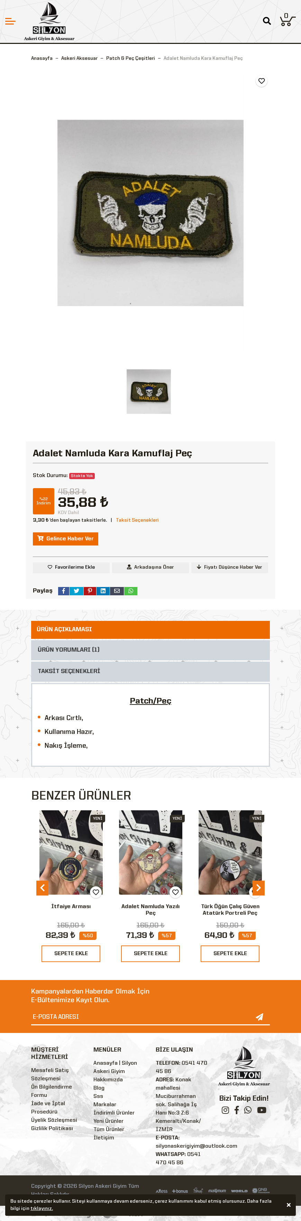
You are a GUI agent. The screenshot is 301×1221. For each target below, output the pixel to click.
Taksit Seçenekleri (137, 520)
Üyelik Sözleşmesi (54, 1120)
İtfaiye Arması (71, 907)
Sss (98, 1096)
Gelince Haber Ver (65, 538)
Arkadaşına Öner (150, 567)
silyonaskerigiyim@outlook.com (196, 1146)
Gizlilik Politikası (52, 1128)
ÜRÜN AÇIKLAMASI (64, 630)
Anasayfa (42, 58)
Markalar (104, 1105)
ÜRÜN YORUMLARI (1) (69, 650)
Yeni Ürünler (108, 1121)
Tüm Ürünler (108, 1130)
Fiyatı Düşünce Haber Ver (229, 567)
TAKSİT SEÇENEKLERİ (69, 671)
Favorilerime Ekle (75, 567)
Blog (98, 1088)
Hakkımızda (108, 1080)
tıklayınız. (41, 1209)
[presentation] (42, 887)
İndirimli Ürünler (114, 1113)
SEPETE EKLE (71, 954)
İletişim (103, 1138)
